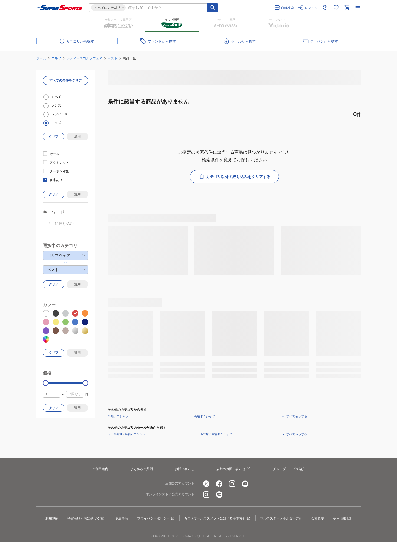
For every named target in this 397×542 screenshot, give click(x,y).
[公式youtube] (245, 483)
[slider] (45, 383)
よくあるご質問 (141, 469)
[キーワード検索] (212, 7)
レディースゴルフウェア (84, 58)
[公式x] (206, 483)
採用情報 (342, 518)
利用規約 (51, 518)
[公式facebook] (219, 483)
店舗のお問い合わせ (233, 469)
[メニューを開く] (357, 7)
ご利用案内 (100, 469)
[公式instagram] (232, 483)
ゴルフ (56, 58)
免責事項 (121, 518)
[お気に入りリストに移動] (336, 7)
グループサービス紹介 (289, 469)
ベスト (112, 58)
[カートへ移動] (347, 7)
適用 (77, 136)
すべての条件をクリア (65, 80)
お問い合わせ (184, 469)
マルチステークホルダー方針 (281, 518)
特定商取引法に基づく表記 (86, 518)
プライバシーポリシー (156, 518)
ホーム (41, 58)
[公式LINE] (219, 494)
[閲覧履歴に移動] (325, 7)
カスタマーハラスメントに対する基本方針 (217, 518)
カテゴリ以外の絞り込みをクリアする (234, 176)
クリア (53, 136)
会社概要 (317, 518)
